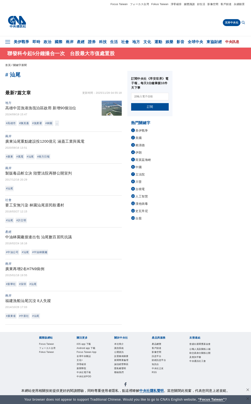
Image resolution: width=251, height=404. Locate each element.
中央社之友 (160, 374)
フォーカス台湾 (139, 4)
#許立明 (21, 220)
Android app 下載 (88, 352)
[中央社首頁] (17, 21)
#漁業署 (37, 123)
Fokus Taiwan (159, 4)
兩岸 (69, 42)
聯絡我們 (120, 379)
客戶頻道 (226, 4)
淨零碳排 (176, 4)
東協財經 (214, 42)
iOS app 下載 (86, 344)
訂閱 (150, 106)
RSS (155, 379)
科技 (103, 42)
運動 (158, 42)
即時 (36, 42)
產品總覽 (158, 344)
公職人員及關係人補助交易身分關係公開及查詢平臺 (199, 362)
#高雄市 (11, 123)
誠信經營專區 (124, 369)
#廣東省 (11, 315)
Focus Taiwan (119, 4)
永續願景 (239, 4)
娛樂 (169, 42)
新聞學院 (83, 384)
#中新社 (24, 315)
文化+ (81, 374)
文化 (147, 42)
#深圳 (22, 284)
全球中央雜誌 (86, 369)
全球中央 (195, 42)
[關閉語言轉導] (247, 399)
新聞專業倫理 (124, 364)
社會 (125, 42)
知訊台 (157, 369)
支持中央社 (232, 22)
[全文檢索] (244, 23)
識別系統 (120, 349)
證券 (92, 42)
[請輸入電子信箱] (150, 96)
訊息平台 (158, 359)
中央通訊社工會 (199, 377)
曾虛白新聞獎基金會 (199, 347)
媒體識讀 (189, 4)
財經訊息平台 (162, 364)
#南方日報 (43, 156)
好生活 (201, 4)
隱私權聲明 (122, 374)
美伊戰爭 (21, 42)
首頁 (8, 65)
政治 (47, 42)
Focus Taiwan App (87, 362)
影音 (180, 42)
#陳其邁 (24, 123)
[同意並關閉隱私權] (247, 390)
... (57, 123)
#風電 (19, 156)
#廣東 (9, 156)
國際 (58, 42)
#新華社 (11, 284)
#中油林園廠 (40, 252)
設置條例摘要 (124, 359)
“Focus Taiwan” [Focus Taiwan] (211, 399)
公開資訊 (120, 354)
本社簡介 (120, 344)
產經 (81, 42)
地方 (136, 42)
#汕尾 (30, 156)
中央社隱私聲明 (151, 391)
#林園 (48, 123)
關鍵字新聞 (20, 65)
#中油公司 (12, 252)
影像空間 (212, 4)
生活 (114, 42)
